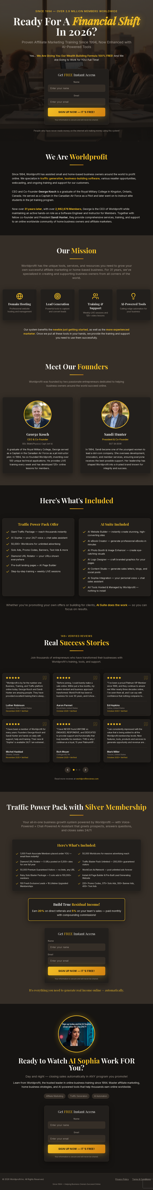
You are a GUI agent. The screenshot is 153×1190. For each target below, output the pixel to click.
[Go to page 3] (79, 770)
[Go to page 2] (76, 770)
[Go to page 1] (74, 770)
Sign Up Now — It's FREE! (76, 112)
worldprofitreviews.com (87, 778)
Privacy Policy (122, 1179)
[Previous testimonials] (68, 770)
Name (76, 82)
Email (76, 95)
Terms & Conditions (141, 1179)
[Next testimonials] (85, 770)
